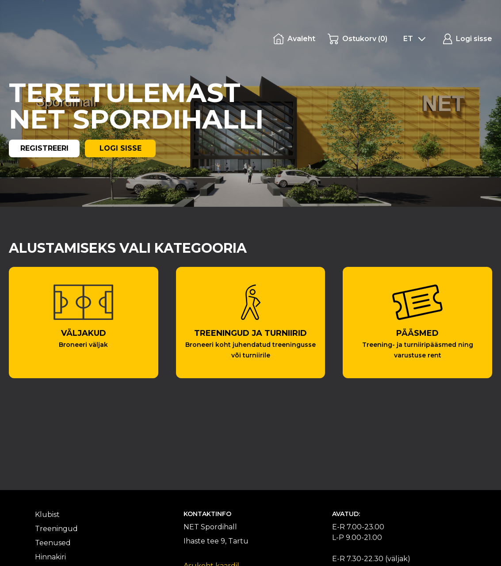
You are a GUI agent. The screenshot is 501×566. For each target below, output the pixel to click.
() (357, 39)
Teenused (53, 543)
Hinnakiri (50, 557)
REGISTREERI (44, 148)
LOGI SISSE (120, 148)
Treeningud (56, 528)
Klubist (47, 514)
